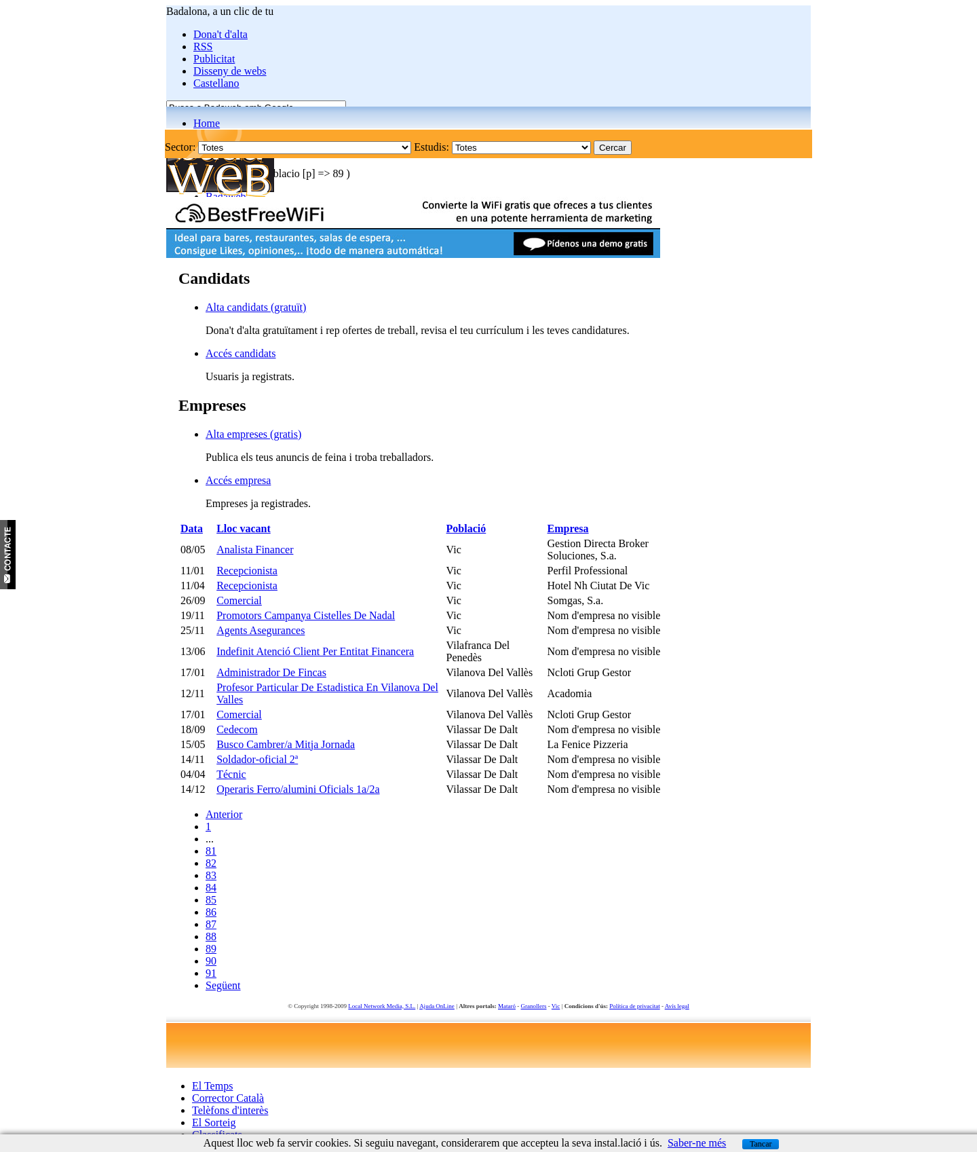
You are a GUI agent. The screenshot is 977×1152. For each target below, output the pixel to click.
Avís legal (677, 1006)
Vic (556, 1006)
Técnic (231, 774)
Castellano (216, 83)
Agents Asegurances (260, 630)
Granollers (534, 1006)
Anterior (224, 814)
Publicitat (214, 58)
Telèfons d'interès (230, 1110)
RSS (202, 46)
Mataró (507, 1006)
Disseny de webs (230, 71)
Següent (223, 985)
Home (206, 123)
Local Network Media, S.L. (381, 1006)
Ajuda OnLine (437, 1006)
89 (211, 948)
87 (211, 924)
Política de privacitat (634, 1006)
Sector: (180, 147)
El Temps (212, 1086)
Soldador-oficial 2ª (257, 759)
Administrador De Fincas (271, 672)
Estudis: (431, 147)
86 (211, 912)
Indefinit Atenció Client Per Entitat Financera (315, 651)
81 (211, 851)
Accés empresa (238, 480)
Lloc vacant (243, 528)
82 (211, 863)
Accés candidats (241, 353)
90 (211, 961)
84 (211, 887)
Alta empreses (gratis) (253, 434)
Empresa (568, 528)
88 (211, 936)
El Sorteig (213, 1122)
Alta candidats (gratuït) (256, 307)
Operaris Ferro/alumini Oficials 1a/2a (297, 789)
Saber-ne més (697, 1143)
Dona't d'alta (220, 34)
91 (211, 973)
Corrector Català (228, 1098)
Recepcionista (246, 570)
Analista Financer (254, 549)
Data (191, 528)
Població (466, 528)
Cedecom (236, 729)
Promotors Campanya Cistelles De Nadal (305, 615)
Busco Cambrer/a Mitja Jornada (285, 744)
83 (211, 875)
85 (211, 900)
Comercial (239, 600)
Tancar (760, 1144)
